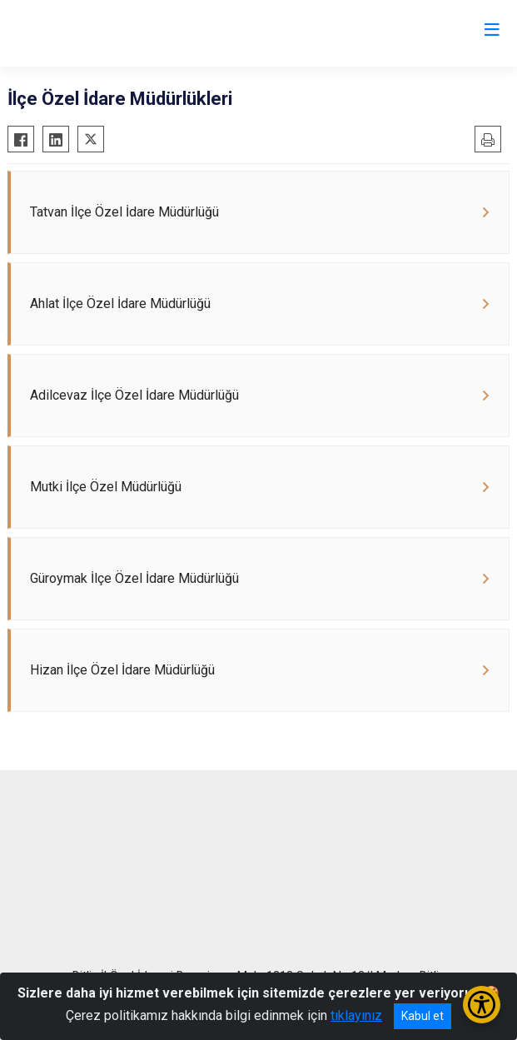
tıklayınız (356, 1015)
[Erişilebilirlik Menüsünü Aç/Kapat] (481, 1004)
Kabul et (422, 1016)
